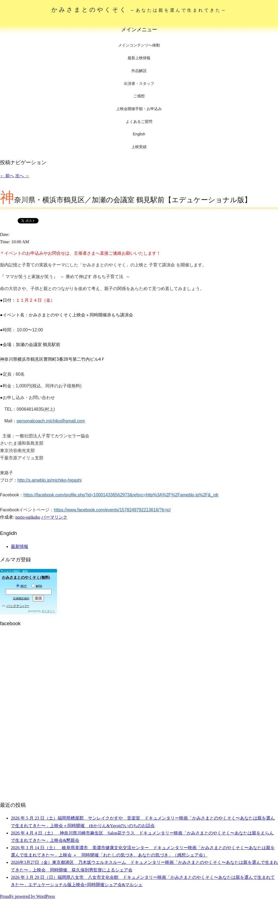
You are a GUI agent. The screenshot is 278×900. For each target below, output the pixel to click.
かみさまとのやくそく (139, 9)
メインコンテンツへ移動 (139, 45)
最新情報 (19, 546)
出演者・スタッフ (139, 83)
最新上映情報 (139, 58)
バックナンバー (18, 606)
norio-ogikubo (27, 517)
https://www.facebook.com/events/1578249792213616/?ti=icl (112, 509)
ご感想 (139, 96)
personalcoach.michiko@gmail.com (51, 421)
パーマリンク (54, 517)
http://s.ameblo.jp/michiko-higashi (49, 480)
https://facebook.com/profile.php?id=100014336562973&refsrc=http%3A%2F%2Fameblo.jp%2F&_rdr (121, 495)
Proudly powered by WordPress (27, 896)
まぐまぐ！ (48, 610)
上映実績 (139, 147)
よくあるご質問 (139, 121)
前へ (7, 175)
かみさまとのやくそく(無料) (26, 577)
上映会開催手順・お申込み (139, 109)
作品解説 (139, 70)
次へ (22, 175)
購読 (21, 586)
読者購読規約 (21, 598)
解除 (36, 586)
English (139, 134)
